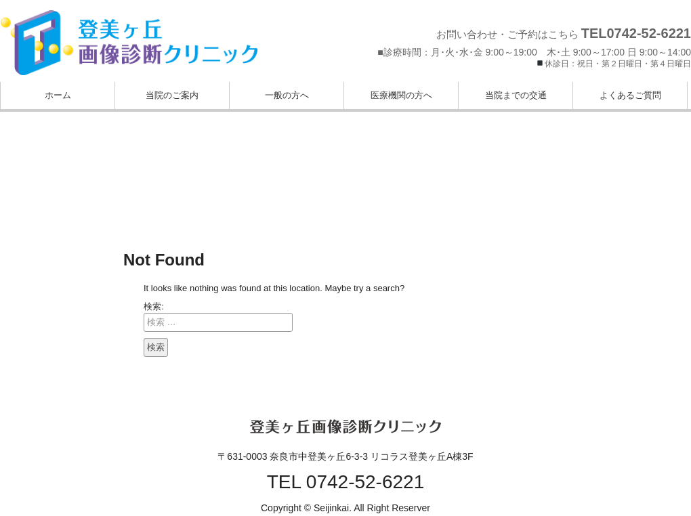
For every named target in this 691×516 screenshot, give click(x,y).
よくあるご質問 (630, 95)
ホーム (58, 95)
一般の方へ (287, 95)
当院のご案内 (172, 95)
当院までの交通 (516, 95)
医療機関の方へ (401, 95)
